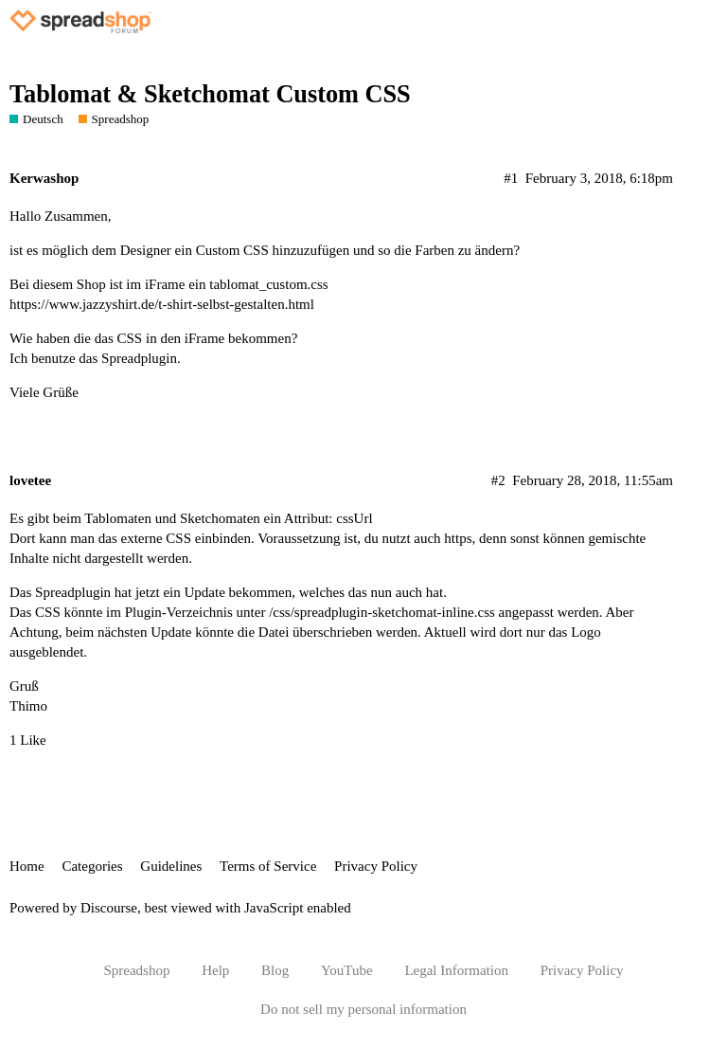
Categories (92, 866)
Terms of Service (268, 866)
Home (26, 866)
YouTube (347, 970)
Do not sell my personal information (363, 1009)
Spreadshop (136, 970)
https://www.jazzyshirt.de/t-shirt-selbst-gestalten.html (161, 304)
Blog (275, 970)
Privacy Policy (375, 866)
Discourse (108, 907)
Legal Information (456, 970)
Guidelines (171, 866)
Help (215, 970)
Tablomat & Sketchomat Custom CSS (210, 94)
